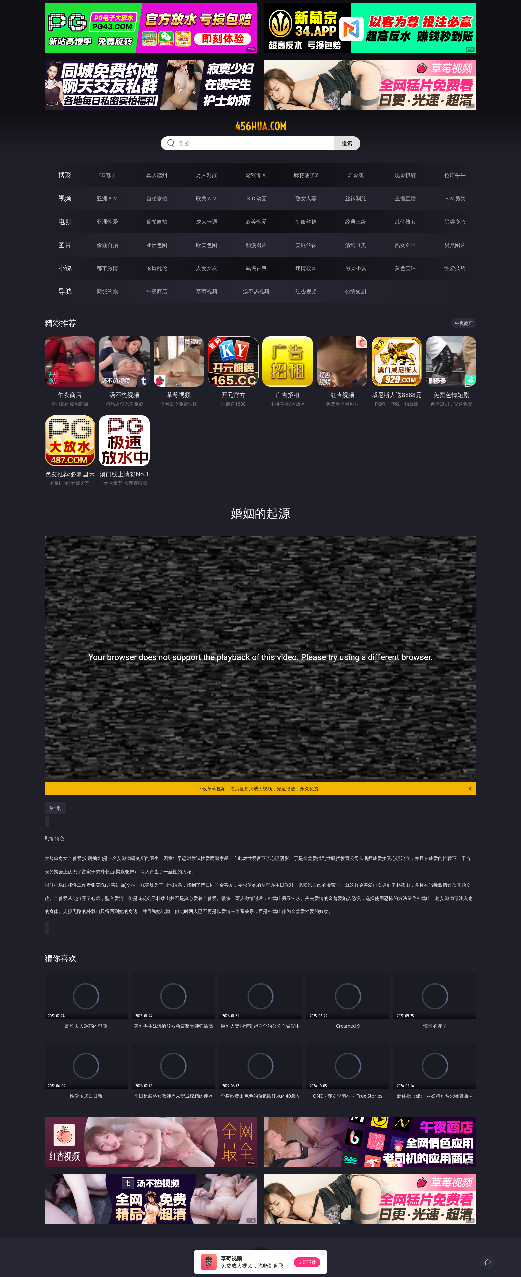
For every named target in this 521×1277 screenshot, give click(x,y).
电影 (65, 221)
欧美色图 (206, 245)
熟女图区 (405, 245)
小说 (65, 268)
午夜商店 (156, 291)
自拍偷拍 (156, 198)
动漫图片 (256, 245)
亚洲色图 (156, 245)
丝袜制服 (355, 198)
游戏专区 (256, 175)
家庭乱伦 (156, 268)
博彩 (65, 174)
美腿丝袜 (306, 245)
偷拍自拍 (156, 221)
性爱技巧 (455, 268)
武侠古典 (256, 268)
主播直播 (405, 198)
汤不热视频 (256, 291)
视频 (65, 198)
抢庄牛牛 (455, 175)
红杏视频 (306, 291)
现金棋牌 (405, 175)
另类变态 (455, 221)
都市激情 (107, 268)
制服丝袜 (306, 221)
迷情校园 (306, 268)
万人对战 (206, 175)
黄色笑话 (405, 268)
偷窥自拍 (107, 245)
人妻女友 (206, 268)
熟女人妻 (306, 198)
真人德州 (156, 175)
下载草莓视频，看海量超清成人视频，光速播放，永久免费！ (335, 789)
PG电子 (107, 175)
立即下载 (307, 1262)
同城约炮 (107, 291)
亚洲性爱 (107, 221)
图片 (65, 244)
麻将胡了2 (306, 175)
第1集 (55, 808)
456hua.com (260, 126)
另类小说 (355, 268)
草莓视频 (206, 291)
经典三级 (355, 221)
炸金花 (356, 175)
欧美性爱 (256, 221)
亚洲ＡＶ (107, 198)
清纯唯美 (355, 245)
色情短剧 (355, 291)
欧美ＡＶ (206, 198)
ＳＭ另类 (455, 198)
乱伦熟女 (405, 221)
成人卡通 (206, 221)
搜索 (347, 143)
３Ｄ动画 (256, 198)
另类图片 (455, 245)
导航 (65, 291)
